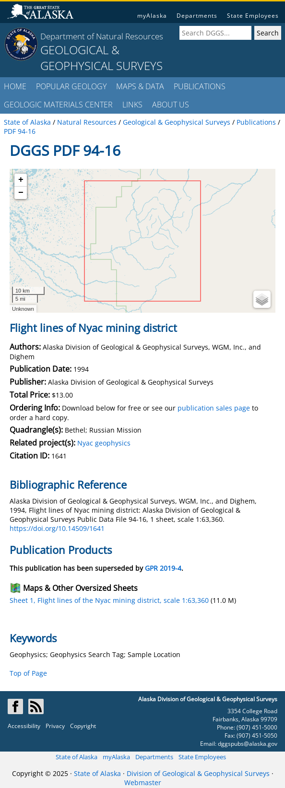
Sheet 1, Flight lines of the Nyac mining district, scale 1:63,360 (109, 600)
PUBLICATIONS (200, 86)
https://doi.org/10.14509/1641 (57, 528)
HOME (15, 86)
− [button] (21, 193)
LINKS (132, 104)
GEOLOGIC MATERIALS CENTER (58, 104)
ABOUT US (170, 104)
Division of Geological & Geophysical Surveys (198, 773)
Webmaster (142, 782)
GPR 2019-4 (163, 568)
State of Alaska (76, 757)
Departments (197, 16)
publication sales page (214, 407)
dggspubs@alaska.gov (247, 744)
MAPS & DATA (140, 86)
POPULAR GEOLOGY (71, 86)
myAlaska (152, 16)
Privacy (55, 726)
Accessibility (24, 726)
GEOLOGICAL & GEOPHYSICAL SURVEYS (101, 57)
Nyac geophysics (104, 442)
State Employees (253, 16)
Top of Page (28, 673)
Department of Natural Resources (101, 36)
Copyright (83, 726)
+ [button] (21, 180)
